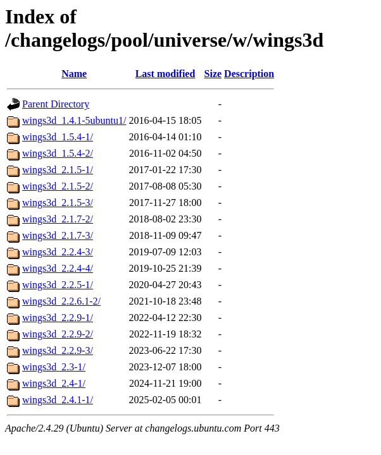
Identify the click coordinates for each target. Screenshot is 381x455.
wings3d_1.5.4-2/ (57, 153)
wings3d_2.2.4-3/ (57, 251)
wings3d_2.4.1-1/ (57, 399)
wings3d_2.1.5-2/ (57, 186)
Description (249, 73)
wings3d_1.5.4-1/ (57, 136)
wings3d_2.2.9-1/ (57, 317)
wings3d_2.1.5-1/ (57, 169)
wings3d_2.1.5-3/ (57, 202)
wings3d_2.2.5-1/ (57, 284)
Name (74, 73)
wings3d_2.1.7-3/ (57, 235)
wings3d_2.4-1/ (53, 383)
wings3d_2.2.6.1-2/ (61, 301)
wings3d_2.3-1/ (53, 366)
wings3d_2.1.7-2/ (57, 219)
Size (213, 73)
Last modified (165, 73)
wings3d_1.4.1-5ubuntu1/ (74, 120)
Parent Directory (55, 104)
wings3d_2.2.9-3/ (57, 350)
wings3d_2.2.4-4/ (57, 268)
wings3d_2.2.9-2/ (57, 334)
